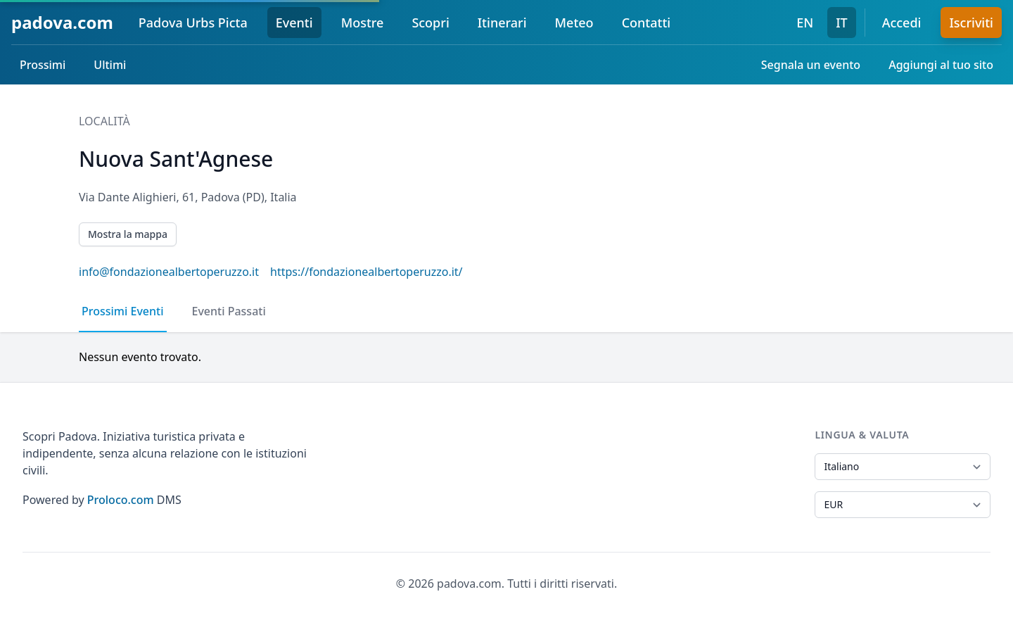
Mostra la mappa (127, 234)
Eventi (294, 22)
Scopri (430, 22)
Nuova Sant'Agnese (176, 158)
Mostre (362, 22)
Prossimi (42, 64)
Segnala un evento (810, 64)
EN (804, 22)
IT (842, 22)
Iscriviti (971, 22)
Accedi (902, 22)
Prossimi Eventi (123, 311)
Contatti (646, 22)
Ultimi (110, 64)
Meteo (574, 22)
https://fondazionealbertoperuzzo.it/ (366, 271)
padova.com (62, 22)
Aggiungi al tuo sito (940, 64)
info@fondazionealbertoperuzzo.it (169, 271)
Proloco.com (120, 499)
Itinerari (502, 22)
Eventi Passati (229, 311)
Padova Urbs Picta (193, 22)
